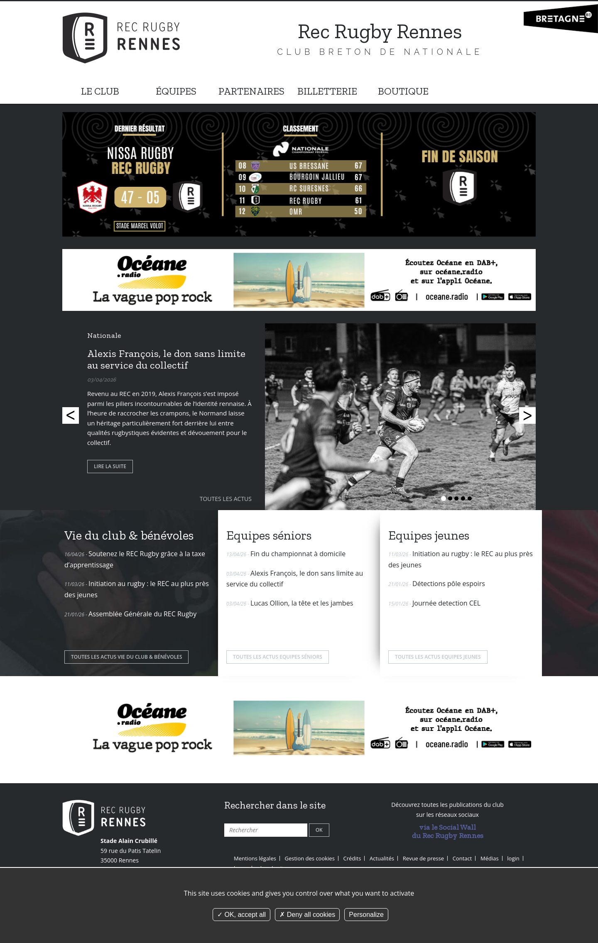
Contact (462, 858)
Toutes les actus (226, 499)
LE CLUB (100, 91)
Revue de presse (423, 858)
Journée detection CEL (446, 603)
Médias (489, 858)
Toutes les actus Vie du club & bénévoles (126, 656)
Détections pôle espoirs (448, 583)
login (513, 858)
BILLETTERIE (327, 91)
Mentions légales (255, 858)
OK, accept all (241, 914)
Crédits (352, 858)
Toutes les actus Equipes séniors (277, 656)
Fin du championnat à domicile (298, 553)
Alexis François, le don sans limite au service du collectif (166, 359)
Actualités (382, 858)
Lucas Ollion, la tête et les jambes (301, 603)
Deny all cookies (307, 914)
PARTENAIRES (251, 91)
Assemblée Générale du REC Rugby (142, 613)
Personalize (366, 914)
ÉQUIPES (176, 91)
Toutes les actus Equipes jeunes (438, 656)
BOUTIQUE (403, 91)
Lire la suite (110, 466)
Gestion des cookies (310, 858)
